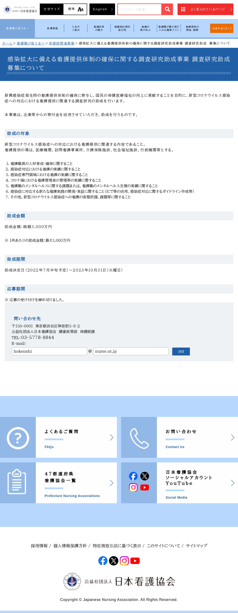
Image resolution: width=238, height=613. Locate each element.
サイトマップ (196, 546)
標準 (71, 8)
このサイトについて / (165, 546)
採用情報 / (41, 546)
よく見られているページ (208, 9)
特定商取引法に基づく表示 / (119, 546)
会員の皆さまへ (221, 28)
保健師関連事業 (62, 43)
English (100, 9)
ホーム (7, 43)
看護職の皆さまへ (17, 28)
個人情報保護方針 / (71, 546)
